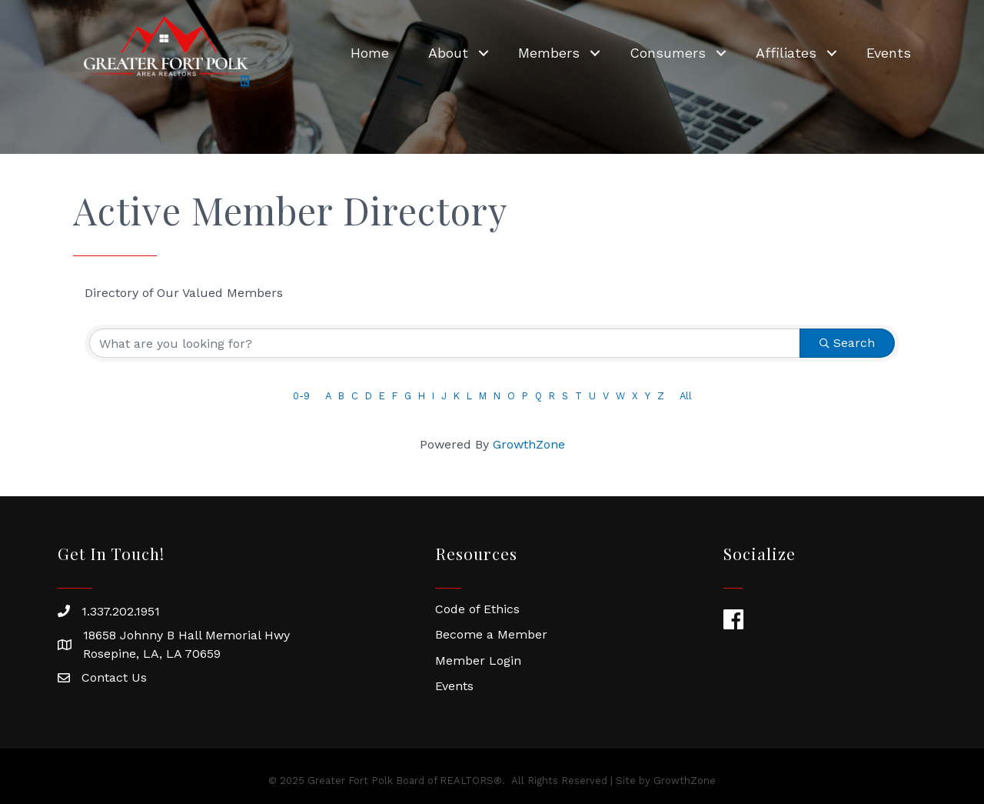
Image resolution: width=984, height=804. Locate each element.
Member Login (478, 660)
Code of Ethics (477, 609)
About (448, 53)
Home (370, 53)
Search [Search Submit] (847, 342)
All (686, 396)
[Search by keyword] (444, 343)
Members (549, 53)
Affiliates (786, 53)
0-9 (301, 396)
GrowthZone (529, 444)
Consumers (668, 53)
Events (888, 53)
